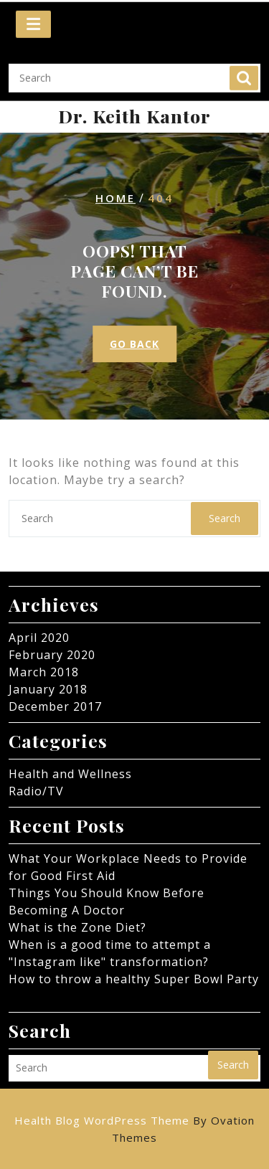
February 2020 (52, 655)
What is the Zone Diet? (77, 927)
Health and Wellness (70, 774)
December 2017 (55, 706)
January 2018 (48, 689)
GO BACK (134, 344)
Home (115, 198)
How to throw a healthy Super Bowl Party (134, 979)
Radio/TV (36, 791)
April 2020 (39, 637)
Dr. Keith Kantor (134, 116)
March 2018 (44, 672)
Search (244, 69)
